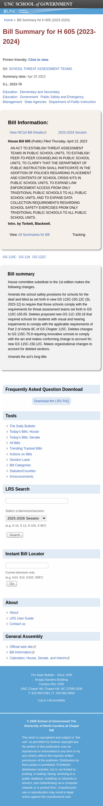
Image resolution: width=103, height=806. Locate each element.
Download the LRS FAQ (51, 401)
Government (29, 97)
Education (10, 92)
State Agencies (35, 102)
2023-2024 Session (72, 132)
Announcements (22, 476)
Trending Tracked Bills (26, 448)
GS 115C (9, 257)
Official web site (23, 647)
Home (8, 20)
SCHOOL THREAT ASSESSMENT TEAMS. (41, 69)
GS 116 (24, 257)
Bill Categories (20, 465)
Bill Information (22, 652)
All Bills (15, 443)
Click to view (38, 60)
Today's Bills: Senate (25, 437)
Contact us (17, 624)
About (14, 613)
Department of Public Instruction (72, 102)
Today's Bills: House (24, 432)
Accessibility (57, 700)
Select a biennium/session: (25, 511)
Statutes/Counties (23, 471)
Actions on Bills (21, 454)
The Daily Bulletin (22, 426)
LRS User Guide (22, 618)
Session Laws (20, 460)
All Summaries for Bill (34, 235)
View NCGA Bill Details (28, 132)
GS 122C (39, 257)
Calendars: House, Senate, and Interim (40, 658)
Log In (42, 700)
